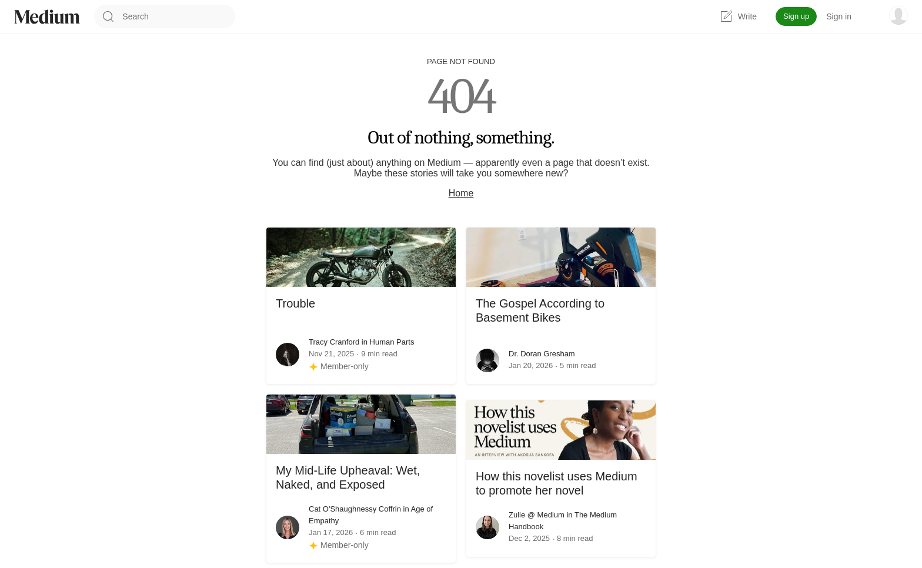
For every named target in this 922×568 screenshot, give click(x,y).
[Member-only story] (339, 366)
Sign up (796, 16)
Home (461, 193)
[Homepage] (47, 16)
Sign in (838, 16)
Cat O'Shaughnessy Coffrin (355, 508)
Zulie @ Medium (536, 514)
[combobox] (178, 16)
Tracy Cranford (334, 342)
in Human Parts (386, 342)
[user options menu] (898, 15)
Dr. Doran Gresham (542, 353)
